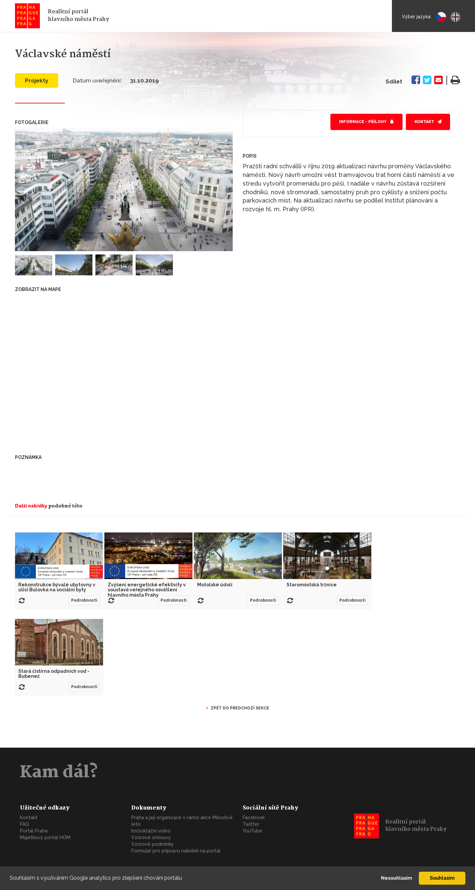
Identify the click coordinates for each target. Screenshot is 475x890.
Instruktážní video (151, 830)
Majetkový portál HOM (45, 837)
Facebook (254, 817)
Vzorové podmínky (152, 844)
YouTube (252, 830)
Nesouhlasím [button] (396, 878)
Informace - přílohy (363, 121)
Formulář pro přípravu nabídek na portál (175, 850)
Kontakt (424, 121)
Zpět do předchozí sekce (240, 708)
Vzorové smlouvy (151, 837)
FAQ (24, 824)
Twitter (251, 824)
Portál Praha (34, 830)
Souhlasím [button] (442, 878)
